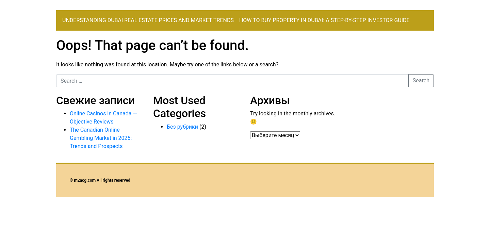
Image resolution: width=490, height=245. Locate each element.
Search (421, 80)
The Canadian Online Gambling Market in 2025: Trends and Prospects (101, 138)
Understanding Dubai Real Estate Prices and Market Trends (148, 20)
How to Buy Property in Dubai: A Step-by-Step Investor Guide (324, 20)
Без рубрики (182, 127)
